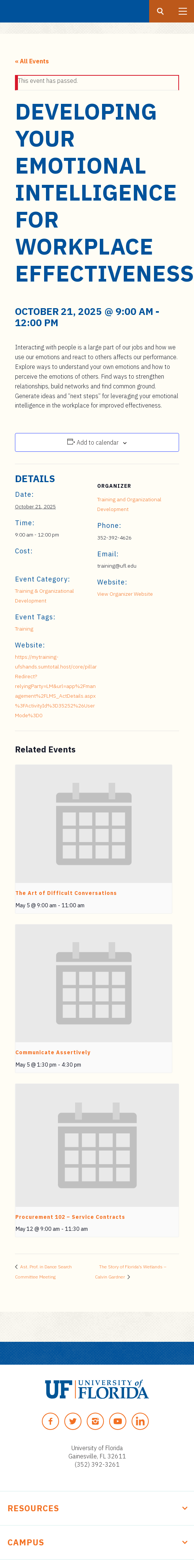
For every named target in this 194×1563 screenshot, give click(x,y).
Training (24, 628)
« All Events (32, 61)
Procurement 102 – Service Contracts (70, 1217)
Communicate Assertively (52, 1052)
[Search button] (160, 11)
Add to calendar (97, 442)
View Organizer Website (125, 593)
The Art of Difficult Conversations (66, 893)
